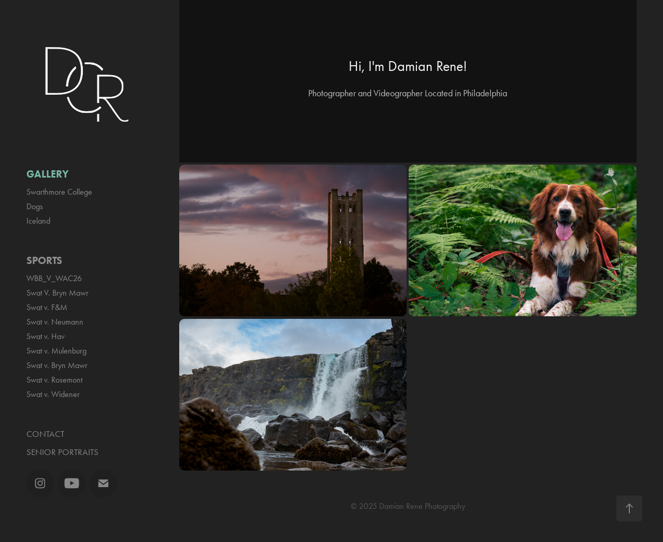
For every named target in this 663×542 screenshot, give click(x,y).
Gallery (47, 174)
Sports (44, 260)
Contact (45, 434)
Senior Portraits (62, 452)
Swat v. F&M (46, 307)
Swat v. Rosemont (54, 380)
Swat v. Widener (53, 394)
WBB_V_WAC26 (54, 278)
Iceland (38, 221)
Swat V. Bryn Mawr (57, 293)
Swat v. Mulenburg (56, 351)
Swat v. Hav (45, 336)
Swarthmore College (59, 192)
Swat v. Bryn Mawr (57, 365)
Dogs (34, 206)
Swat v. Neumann (54, 322)
